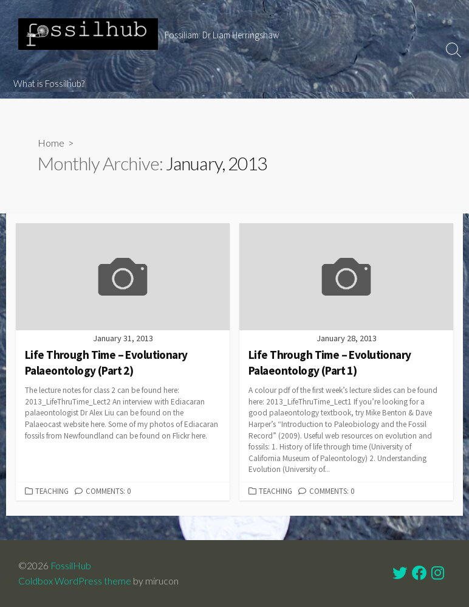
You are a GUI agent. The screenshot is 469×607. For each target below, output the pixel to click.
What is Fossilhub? (48, 83)
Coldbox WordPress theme (74, 580)
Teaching (52, 491)
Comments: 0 (108, 491)
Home (51, 142)
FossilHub (70, 565)
